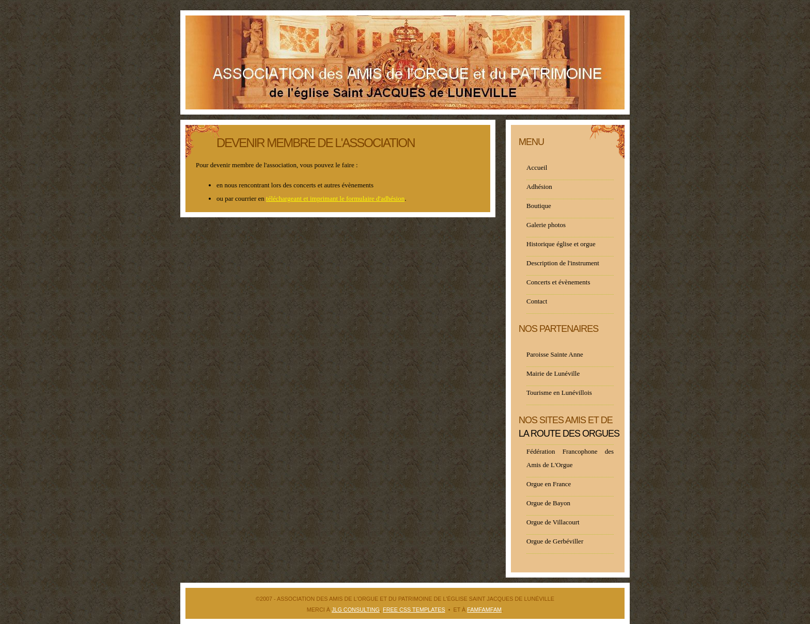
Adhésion (539, 186)
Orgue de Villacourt (553, 522)
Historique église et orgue (561, 244)
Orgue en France (548, 484)
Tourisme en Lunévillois (559, 392)
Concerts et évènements (558, 282)
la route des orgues (569, 433)
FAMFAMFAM (484, 609)
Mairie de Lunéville (553, 373)
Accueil (536, 167)
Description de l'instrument (562, 263)
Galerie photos (546, 225)
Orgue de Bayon (548, 503)
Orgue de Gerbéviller (554, 541)
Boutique (538, 206)
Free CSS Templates (414, 609)
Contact (536, 301)
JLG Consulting (356, 609)
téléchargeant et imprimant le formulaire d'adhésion (335, 198)
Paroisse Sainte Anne (554, 354)
